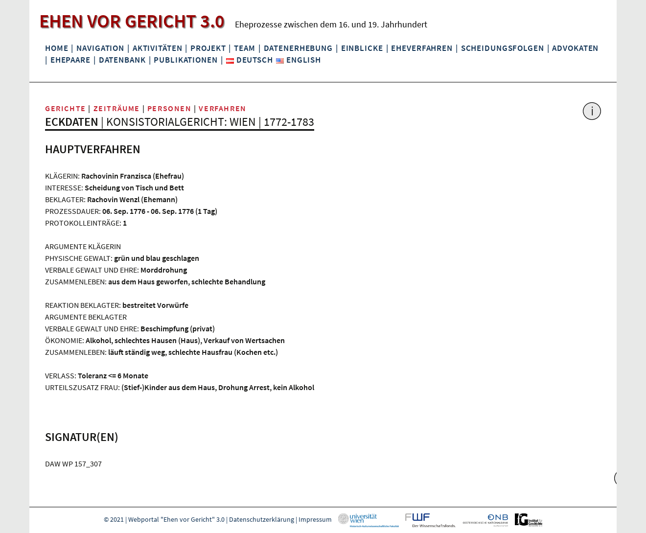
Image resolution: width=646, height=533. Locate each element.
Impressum (315, 519)
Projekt (208, 48)
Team (244, 48)
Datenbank (122, 59)
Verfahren (222, 108)
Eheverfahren (421, 48)
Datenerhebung (298, 48)
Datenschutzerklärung (261, 519)
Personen (169, 108)
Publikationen (185, 59)
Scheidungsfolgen (502, 48)
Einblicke (362, 48)
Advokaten (575, 48)
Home (56, 48)
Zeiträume (116, 108)
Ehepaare (70, 59)
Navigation (100, 48)
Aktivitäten (158, 48)
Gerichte (65, 108)
